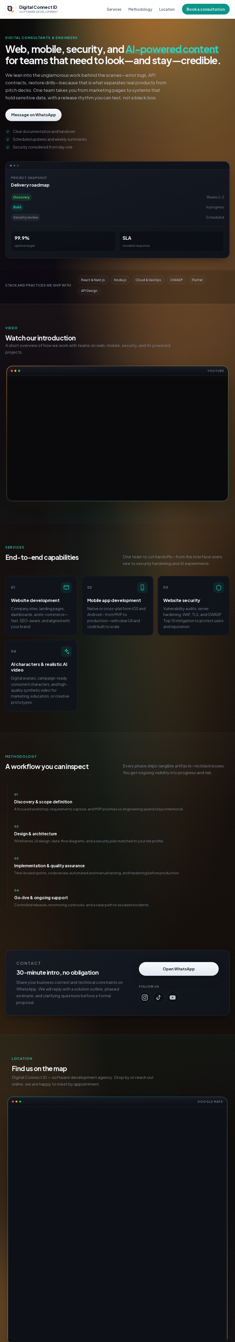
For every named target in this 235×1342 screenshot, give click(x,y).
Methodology (140, 9)
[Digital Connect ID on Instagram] (145, 997)
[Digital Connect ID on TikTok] (159, 997)
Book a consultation (206, 9)
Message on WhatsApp (33, 114)
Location (167, 9)
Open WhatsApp (179, 968)
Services (114, 9)
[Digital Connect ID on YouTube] (173, 997)
